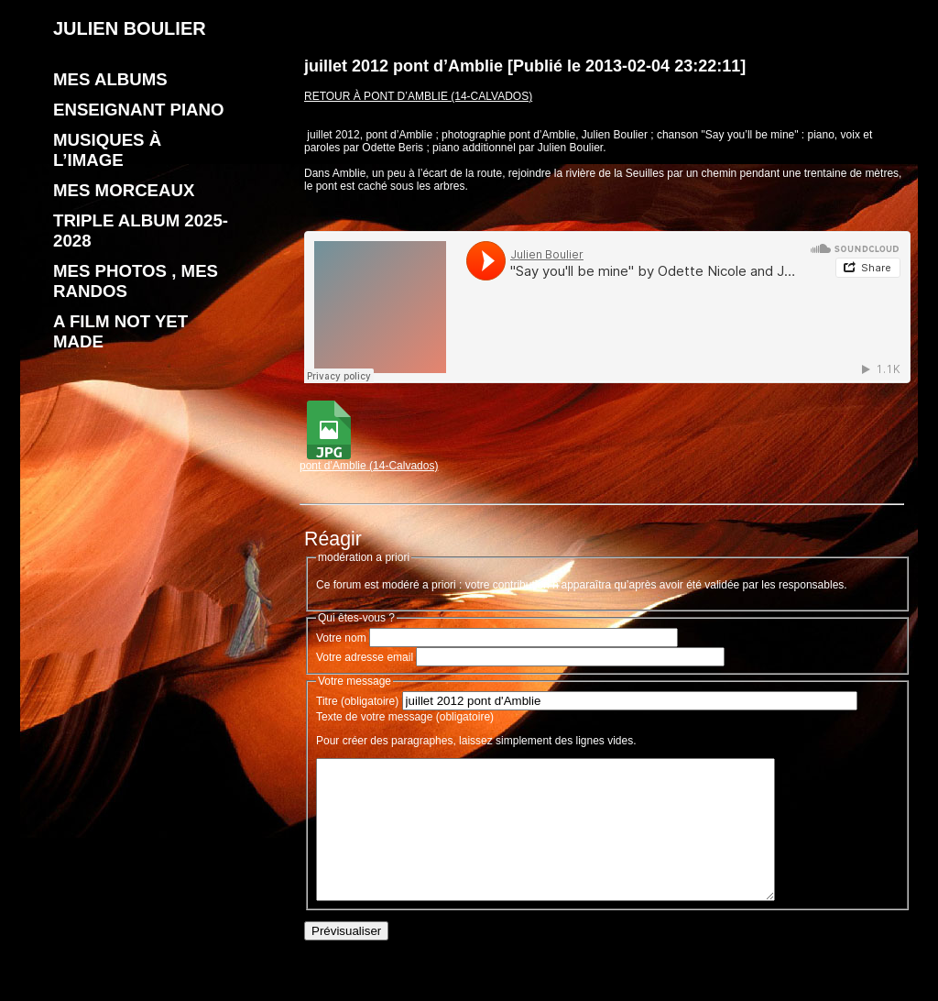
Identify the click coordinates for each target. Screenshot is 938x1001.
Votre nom (341, 638)
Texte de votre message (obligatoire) (405, 716)
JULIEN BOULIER (129, 28)
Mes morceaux (123, 190)
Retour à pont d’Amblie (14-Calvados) (418, 96)
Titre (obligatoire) (357, 701)
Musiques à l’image (107, 150)
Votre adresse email (364, 657)
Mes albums (110, 79)
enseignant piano (138, 109)
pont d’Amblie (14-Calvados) (369, 460)
